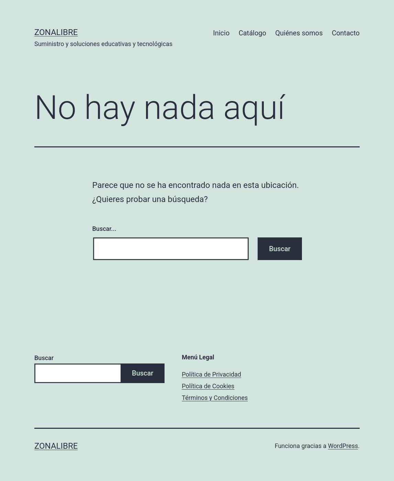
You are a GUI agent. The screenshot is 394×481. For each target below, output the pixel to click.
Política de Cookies (208, 386)
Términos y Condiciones (215, 397)
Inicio (221, 33)
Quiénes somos (299, 33)
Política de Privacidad (211, 374)
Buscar (44, 357)
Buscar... (104, 228)
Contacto (346, 33)
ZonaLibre (56, 32)
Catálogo (252, 33)
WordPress (343, 445)
